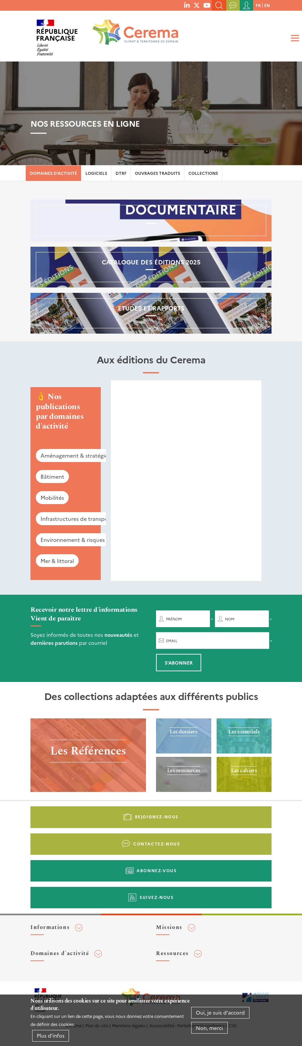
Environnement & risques (73, 539)
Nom (229, 619)
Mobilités (52, 497)
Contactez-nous (156, 843)
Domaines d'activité (53, 173)
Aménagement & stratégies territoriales (91, 455)
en (267, 5)
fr (258, 5)
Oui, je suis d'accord (220, 1012)
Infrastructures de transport (76, 518)
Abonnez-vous (156, 870)
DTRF (121, 173)
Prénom (174, 619)
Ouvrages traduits (157, 173)
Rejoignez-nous (156, 816)
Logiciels (96, 173)
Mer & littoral (57, 560)
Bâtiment (52, 476)
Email (171, 640)
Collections (203, 173)
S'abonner (179, 662)
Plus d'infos (51, 1035)
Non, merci (209, 1027)
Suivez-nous (157, 897)
